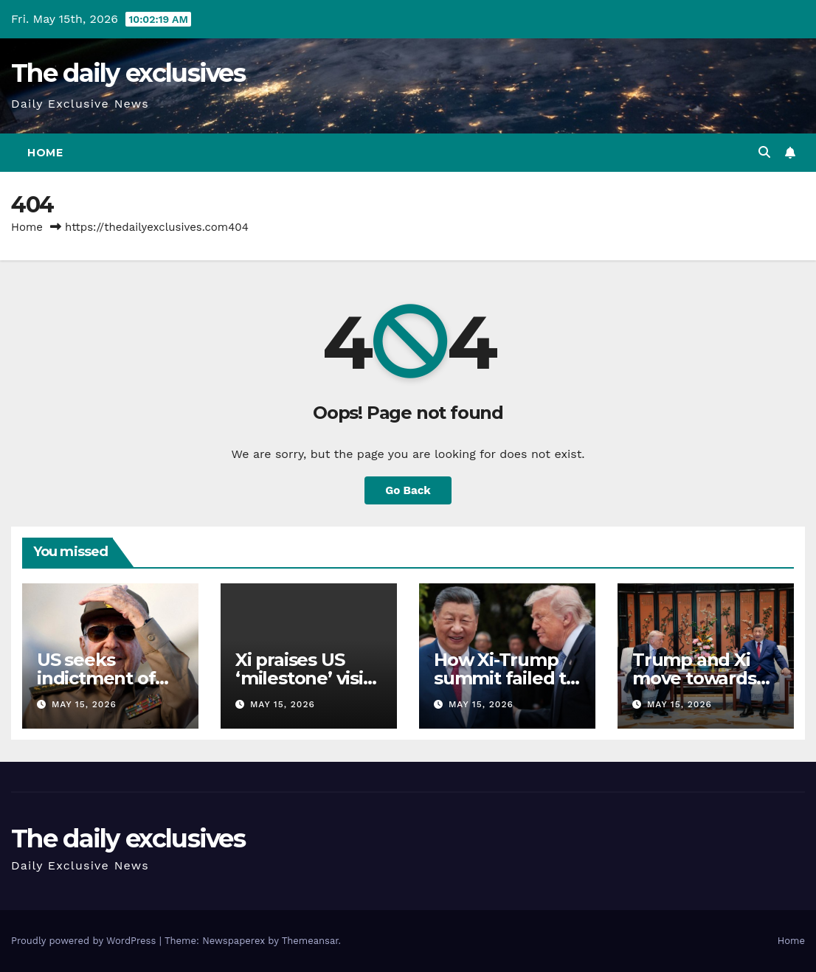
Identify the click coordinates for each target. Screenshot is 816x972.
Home (45, 152)
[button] (764, 152)
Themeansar (310, 940)
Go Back (408, 490)
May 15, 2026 (84, 704)
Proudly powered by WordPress (85, 940)
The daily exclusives (128, 73)
